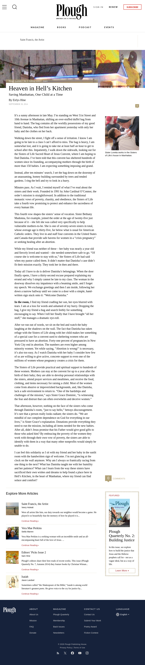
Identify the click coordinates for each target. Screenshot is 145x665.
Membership (59, 620)
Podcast (85, 27)
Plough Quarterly (15, 81)
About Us (33, 614)
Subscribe (132, 7)
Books (61, 27)
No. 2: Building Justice (32, 81)
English (122, 614)
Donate (32, 633)
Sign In (98, 7)
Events (109, 27)
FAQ (31, 626)
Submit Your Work (92, 620)
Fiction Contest (91, 633)
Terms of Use (79, 648)
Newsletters (58, 633)
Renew (113, 7)
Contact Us (89, 614)
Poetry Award (90, 626)
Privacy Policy (66, 648)
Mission (33, 620)
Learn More (121, 570)
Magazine (37, 27)
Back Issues (59, 626)
